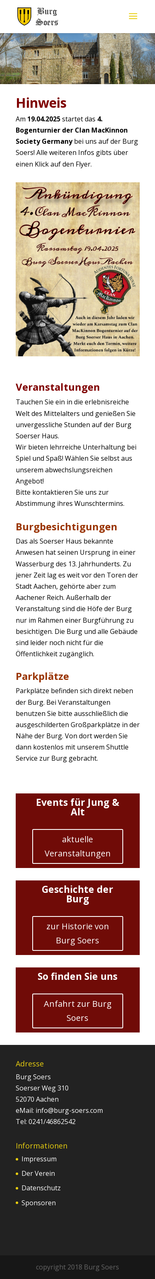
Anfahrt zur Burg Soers (78, 1010)
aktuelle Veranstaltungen (78, 846)
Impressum (39, 1158)
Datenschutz (41, 1187)
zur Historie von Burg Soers (77, 933)
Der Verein (38, 1173)
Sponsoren (38, 1202)
